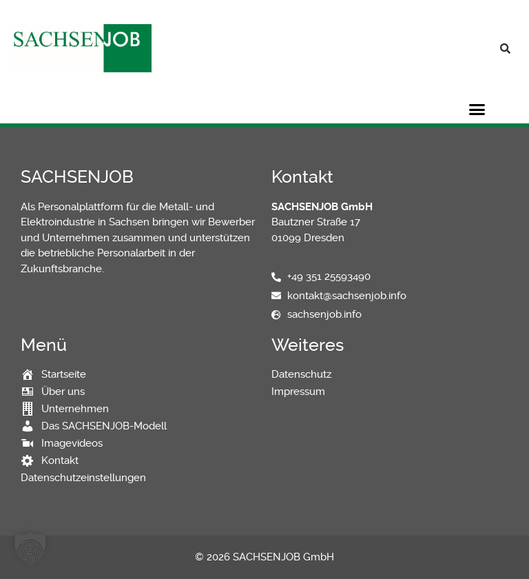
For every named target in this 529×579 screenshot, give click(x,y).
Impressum (298, 391)
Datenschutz (301, 374)
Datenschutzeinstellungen (83, 477)
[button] (505, 48)
